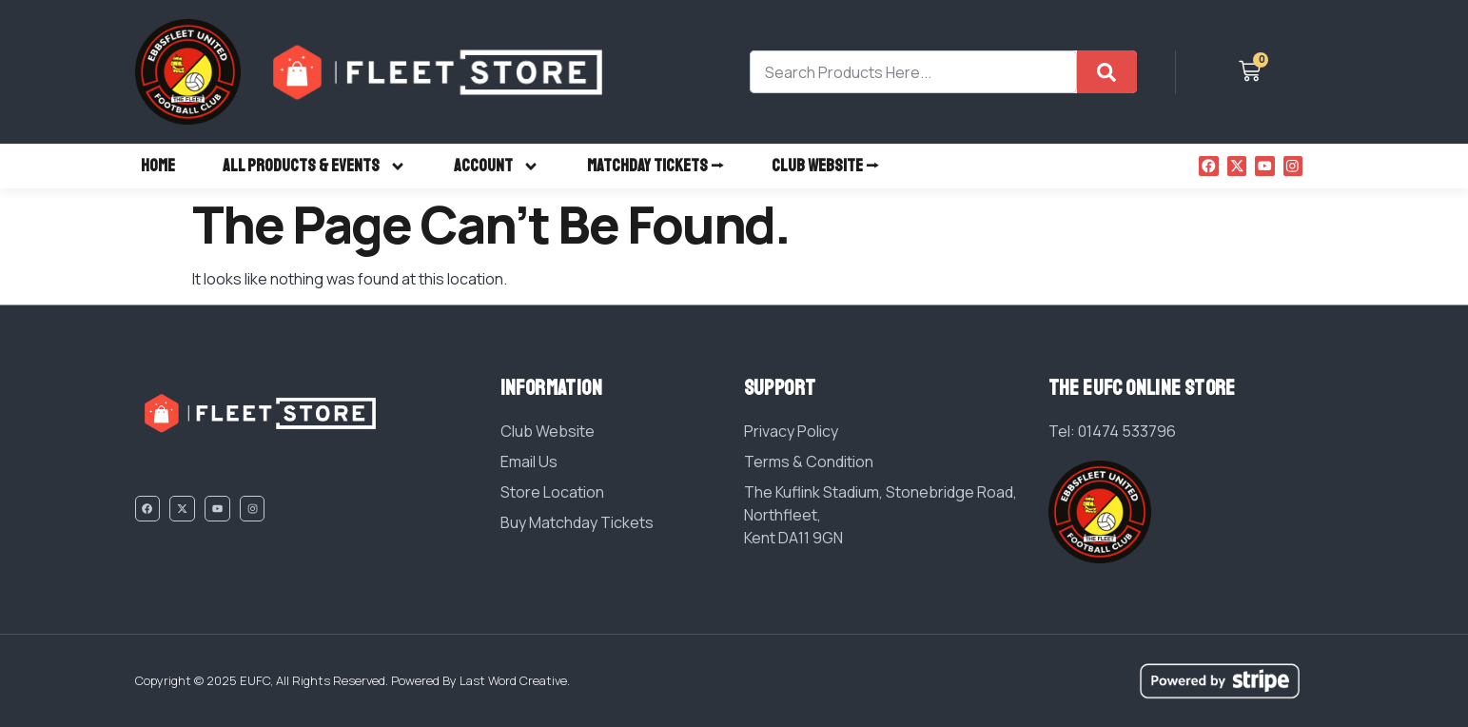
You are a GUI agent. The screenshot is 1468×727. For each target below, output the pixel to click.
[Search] (1107, 71)
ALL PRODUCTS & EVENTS (314, 166)
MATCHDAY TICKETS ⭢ (655, 165)
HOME (158, 165)
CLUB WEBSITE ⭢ (825, 165)
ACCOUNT (496, 166)
